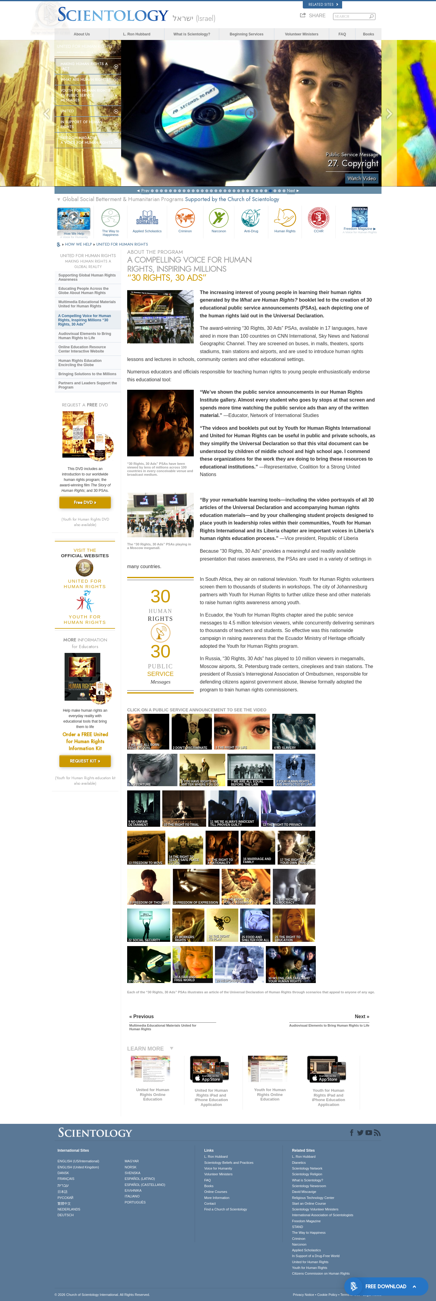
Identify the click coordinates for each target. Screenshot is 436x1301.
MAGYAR (132, 1161)
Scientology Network (307, 1168)
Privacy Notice (303, 1294)
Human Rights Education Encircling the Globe (80, 363)
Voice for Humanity (218, 1168)
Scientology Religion (307, 1174)
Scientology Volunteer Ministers (315, 1209)
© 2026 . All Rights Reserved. (102, 1294)
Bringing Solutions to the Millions (87, 374)
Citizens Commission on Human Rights (321, 1273)
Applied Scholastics (147, 220)
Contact (210, 1203)
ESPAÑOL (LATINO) (140, 1178)
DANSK (63, 1173)
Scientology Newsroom (309, 1186)
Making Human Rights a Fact (84, 66)
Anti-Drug (251, 220)
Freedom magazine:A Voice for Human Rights (87, 140)
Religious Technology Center (313, 1198)
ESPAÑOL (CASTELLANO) (145, 1185)
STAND (297, 1227)
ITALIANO (132, 1196)
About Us (82, 34)
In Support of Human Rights (81, 124)
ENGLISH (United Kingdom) (78, 1167)
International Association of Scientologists (322, 1215)
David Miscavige (304, 1191)
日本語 (63, 1191)
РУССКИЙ (65, 1198)
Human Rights (285, 220)
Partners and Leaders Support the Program (87, 385)
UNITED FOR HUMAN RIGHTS (122, 244)
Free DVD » (85, 502)
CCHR (318, 220)
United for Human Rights (310, 1262)
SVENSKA (132, 1173)
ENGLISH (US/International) (78, 1161)
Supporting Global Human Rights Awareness (87, 277)
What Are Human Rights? (86, 79)
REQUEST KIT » (85, 761)
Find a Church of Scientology (225, 1209)
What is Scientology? (191, 34)
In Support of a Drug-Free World (315, 1256)
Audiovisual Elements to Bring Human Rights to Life (84, 336)
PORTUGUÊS (135, 1202)
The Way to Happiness (110, 221)
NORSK (131, 1167)
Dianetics (299, 1162)
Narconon (219, 220)
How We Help (74, 234)
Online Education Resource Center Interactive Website (82, 349)
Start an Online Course (309, 1203)
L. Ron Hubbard (136, 34)
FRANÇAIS (66, 1178)
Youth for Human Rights (309, 1268)
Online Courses (215, 1191)
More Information (216, 1198)
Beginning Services (246, 34)
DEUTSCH (66, 1215)
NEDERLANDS (69, 1209)
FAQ (342, 34)
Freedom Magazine (360, 230)
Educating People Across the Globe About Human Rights (83, 290)
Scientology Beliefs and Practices (228, 1162)
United (67, 111)
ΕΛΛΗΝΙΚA (133, 1190)
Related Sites (323, 4)
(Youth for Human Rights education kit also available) (85, 780)
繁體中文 (64, 1203)
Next (291, 190)
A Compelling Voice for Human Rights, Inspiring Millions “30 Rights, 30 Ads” (84, 320)
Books (368, 34)
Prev (145, 190)
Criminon (185, 220)
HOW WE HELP (79, 244)
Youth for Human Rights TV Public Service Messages (85, 95)
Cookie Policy (327, 1294)
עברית (63, 1185)
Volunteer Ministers (301, 34)
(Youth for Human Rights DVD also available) (85, 522)
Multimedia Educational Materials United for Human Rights (87, 304)
